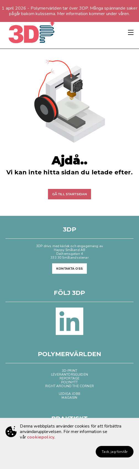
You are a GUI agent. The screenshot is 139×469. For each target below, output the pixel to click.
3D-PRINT (69, 371)
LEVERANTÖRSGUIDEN (69, 374)
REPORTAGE (69, 378)
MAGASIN (69, 397)
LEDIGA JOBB (69, 394)
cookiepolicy (40, 437)
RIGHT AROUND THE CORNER (69, 386)
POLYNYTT (69, 382)
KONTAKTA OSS (69, 268)
